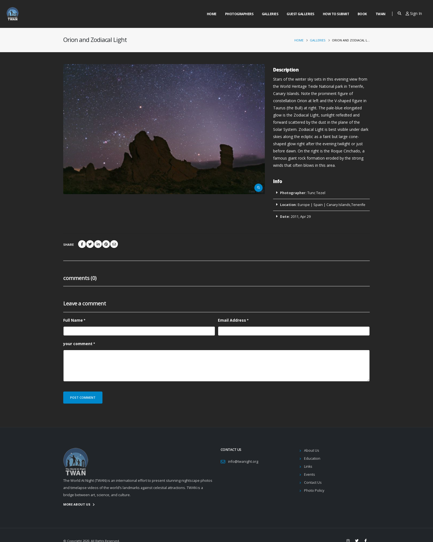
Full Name (73, 320)
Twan (381, 14)
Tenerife (358, 204)
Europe (304, 204)
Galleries (270, 14)
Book (362, 14)
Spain (318, 204)
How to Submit (336, 14)
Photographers (239, 14)
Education (312, 458)
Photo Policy (314, 490)
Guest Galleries (300, 14)
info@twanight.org (243, 461)
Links (308, 466)
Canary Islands (338, 204)
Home (211, 14)
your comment (78, 343)
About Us (311, 450)
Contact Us (313, 482)
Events (309, 474)
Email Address (232, 320)
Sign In (414, 13)
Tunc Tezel (316, 193)
